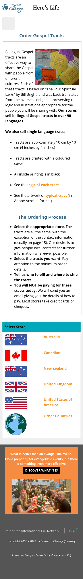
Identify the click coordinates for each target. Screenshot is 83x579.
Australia (52, 336)
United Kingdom (58, 384)
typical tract (56, 195)
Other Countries (58, 415)
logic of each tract (43, 184)
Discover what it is (41, 470)
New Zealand (55, 368)
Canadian (52, 352)
